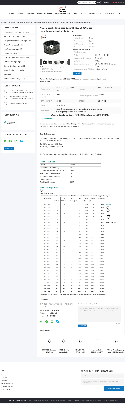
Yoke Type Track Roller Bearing (15, 58)
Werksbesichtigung (44, 14)
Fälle (119, 14)
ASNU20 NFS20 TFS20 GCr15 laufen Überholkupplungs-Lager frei (80, 351)
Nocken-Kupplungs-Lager (13, 66)
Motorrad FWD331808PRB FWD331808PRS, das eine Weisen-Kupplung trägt (21, 98)
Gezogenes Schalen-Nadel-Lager (15, 41)
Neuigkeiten (109, 14)
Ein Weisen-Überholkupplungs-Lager (51, 294)
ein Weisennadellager (11, 49)
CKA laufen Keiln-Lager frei (18, 103)
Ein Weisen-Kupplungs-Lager (14, 32)
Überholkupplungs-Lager (24, 22)
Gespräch (107, 2)
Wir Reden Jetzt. (95, 14)
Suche (98, 2)
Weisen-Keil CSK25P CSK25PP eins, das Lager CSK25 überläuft (97, 351)
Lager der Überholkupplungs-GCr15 (74, 294)
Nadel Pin (7, 74)
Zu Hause (10, 14)
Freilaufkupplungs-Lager (12, 62)
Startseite (4, 22)
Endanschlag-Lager (11, 53)
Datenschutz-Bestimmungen (17, 400)
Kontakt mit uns (80, 14)
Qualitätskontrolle (63, 14)
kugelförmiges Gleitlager (12, 79)
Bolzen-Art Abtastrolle (12, 45)
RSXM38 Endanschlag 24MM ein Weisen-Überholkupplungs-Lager (49, 351)
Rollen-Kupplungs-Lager (12, 70)
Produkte (20, 14)
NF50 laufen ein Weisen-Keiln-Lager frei (64, 351)
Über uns (30, 14)
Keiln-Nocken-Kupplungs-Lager (96, 294)
